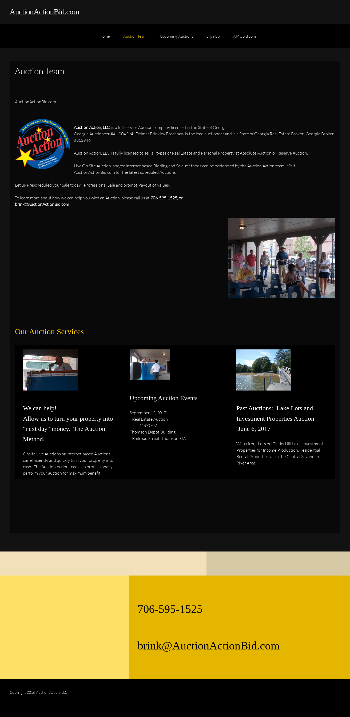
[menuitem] (105, 38)
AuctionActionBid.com (44, 11)
